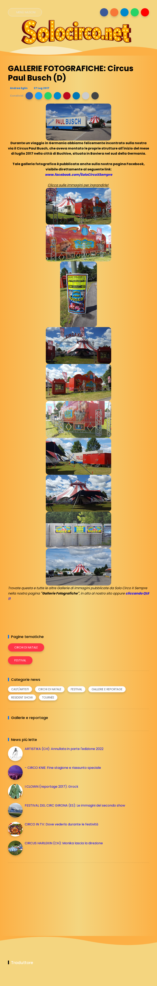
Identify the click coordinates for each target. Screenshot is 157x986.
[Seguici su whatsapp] (135, 12)
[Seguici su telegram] (124, 12)
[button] (29, 95)
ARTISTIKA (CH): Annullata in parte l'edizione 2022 (64, 748)
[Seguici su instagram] (114, 12)
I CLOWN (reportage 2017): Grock (51, 786)
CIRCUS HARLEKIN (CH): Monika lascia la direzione (64, 843)
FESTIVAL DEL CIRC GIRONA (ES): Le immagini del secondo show (75, 805)
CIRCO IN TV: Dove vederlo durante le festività (61, 824)
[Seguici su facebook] (104, 12)
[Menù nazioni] (25, 12)
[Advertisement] (38, 894)
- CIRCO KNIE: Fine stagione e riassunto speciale (63, 767)
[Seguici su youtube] (145, 12)
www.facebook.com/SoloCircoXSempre (78, 174)
